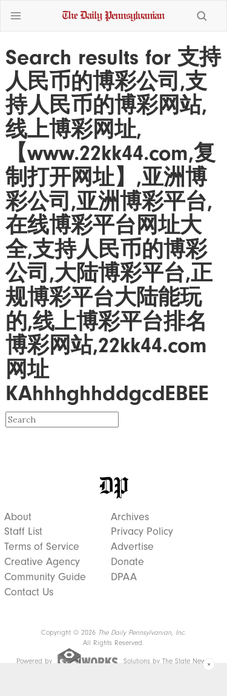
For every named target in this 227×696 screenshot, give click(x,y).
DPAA (124, 577)
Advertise (132, 547)
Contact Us (28, 592)
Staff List (23, 532)
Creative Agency (42, 562)
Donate (127, 562)
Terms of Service (41, 547)
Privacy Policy (142, 532)
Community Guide (45, 577)
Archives (130, 517)
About (17, 517)
